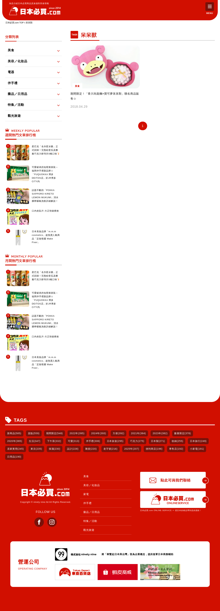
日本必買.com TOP (15, 22)
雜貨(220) (91, 448)
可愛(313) (73, 441)
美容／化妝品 (91, 485)
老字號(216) (110, 448)
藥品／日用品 (91, 512)
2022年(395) (77, 433)
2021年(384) (138, 433)
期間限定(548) (54, 433)
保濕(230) (54, 448)
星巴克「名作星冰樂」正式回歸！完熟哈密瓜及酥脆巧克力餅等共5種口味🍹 (46, 150)
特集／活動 (90, 520)
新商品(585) (14, 433)
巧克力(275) (137, 441)
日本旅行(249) (198, 441)
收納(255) (177, 441)
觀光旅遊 (88, 529)
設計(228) (73, 448)
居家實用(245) (15, 448)
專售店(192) (176, 448)
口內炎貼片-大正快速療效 (45, 211)
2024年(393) (98, 433)
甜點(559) (34, 433)
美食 (86, 476)
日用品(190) (14, 456)
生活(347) (34, 441)
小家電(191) (197, 448)
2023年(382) (160, 433)
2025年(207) (131, 448)
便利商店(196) (154, 448)
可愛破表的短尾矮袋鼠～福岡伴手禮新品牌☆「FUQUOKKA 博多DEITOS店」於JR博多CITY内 (45, 174)
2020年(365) (14, 441)
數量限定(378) (182, 433)
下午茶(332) (54, 441)
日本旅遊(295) (115, 441)
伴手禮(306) (93, 441)
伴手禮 (87, 503)
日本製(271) (158, 441)
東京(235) (36, 448)
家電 (86, 494)
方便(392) (118, 433)
